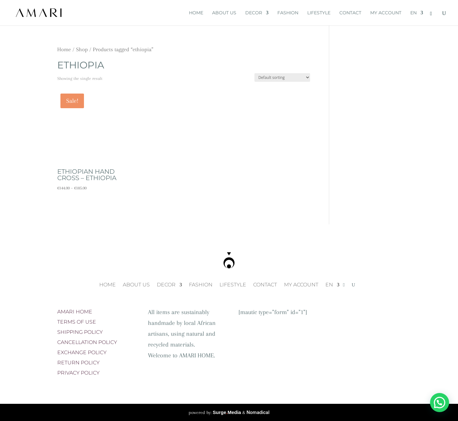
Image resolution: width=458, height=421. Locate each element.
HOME (196, 13)
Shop (82, 49)
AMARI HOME (74, 312)
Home (64, 49)
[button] (439, 402)
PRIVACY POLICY (78, 373)
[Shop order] (282, 77)
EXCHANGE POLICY (82, 352)
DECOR (253, 13)
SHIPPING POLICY (80, 332)
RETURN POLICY (78, 363)
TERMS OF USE (76, 322)
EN (413, 13)
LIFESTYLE (318, 13)
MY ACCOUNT (385, 13)
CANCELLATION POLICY (87, 342)
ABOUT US (224, 13)
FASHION (287, 13)
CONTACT (350, 13)
